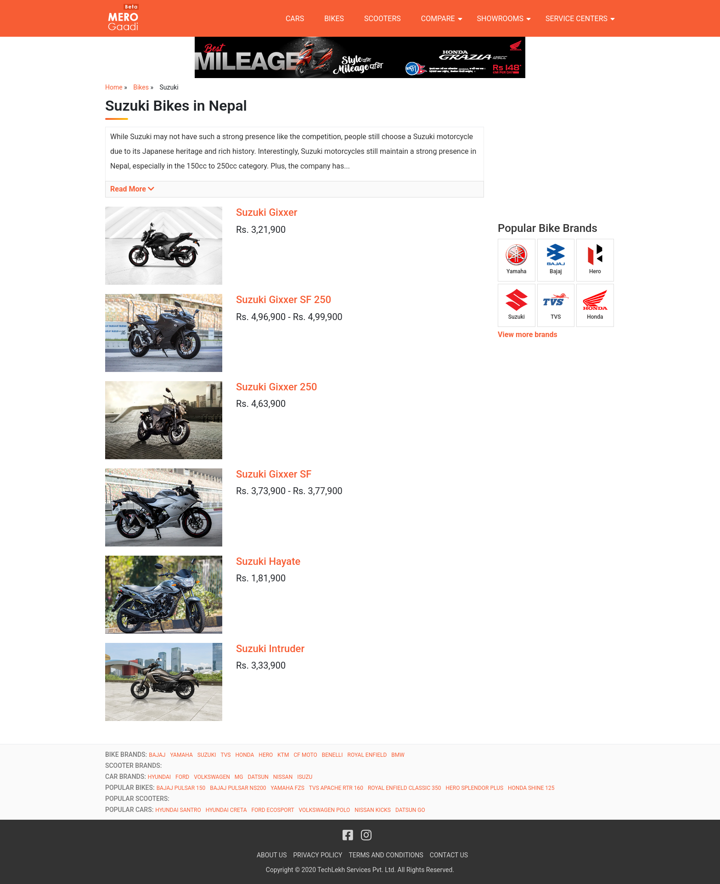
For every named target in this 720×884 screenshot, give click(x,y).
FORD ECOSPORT (272, 810)
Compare (438, 18)
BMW (398, 755)
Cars (295, 18)
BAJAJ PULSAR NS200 (238, 788)
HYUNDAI (159, 777)
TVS (225, 755)
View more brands (527, 334)
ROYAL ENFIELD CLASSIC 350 (404, 788)
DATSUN (258, 777)
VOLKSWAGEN (212, 777)
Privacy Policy (317, 855)
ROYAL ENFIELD (367, 755)
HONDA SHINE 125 (531, 788)
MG (239, 777)
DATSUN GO (410, 810)
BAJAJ (157, 755)
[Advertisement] (567, 154)
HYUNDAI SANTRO (178, 810)
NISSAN (282, 777)
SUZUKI (206, 755)
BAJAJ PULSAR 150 (181, 788)
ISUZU (304, 777)
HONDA (244, 755)
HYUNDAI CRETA (226, 810)
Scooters (382, 18)
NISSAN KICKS (372, 810)
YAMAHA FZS (287, 788)
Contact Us (449, 855)
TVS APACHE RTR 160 (336, 788)
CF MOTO (305, 755)
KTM (283, 755)
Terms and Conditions (386, 855)
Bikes (334, 18)
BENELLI (332, 755)
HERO (266, 755)
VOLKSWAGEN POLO (324, 810)
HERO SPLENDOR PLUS (474, 788)
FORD (182, 777)
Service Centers (577, 18)
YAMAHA (181, 755)
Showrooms (500, 18)
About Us (272, 855)
